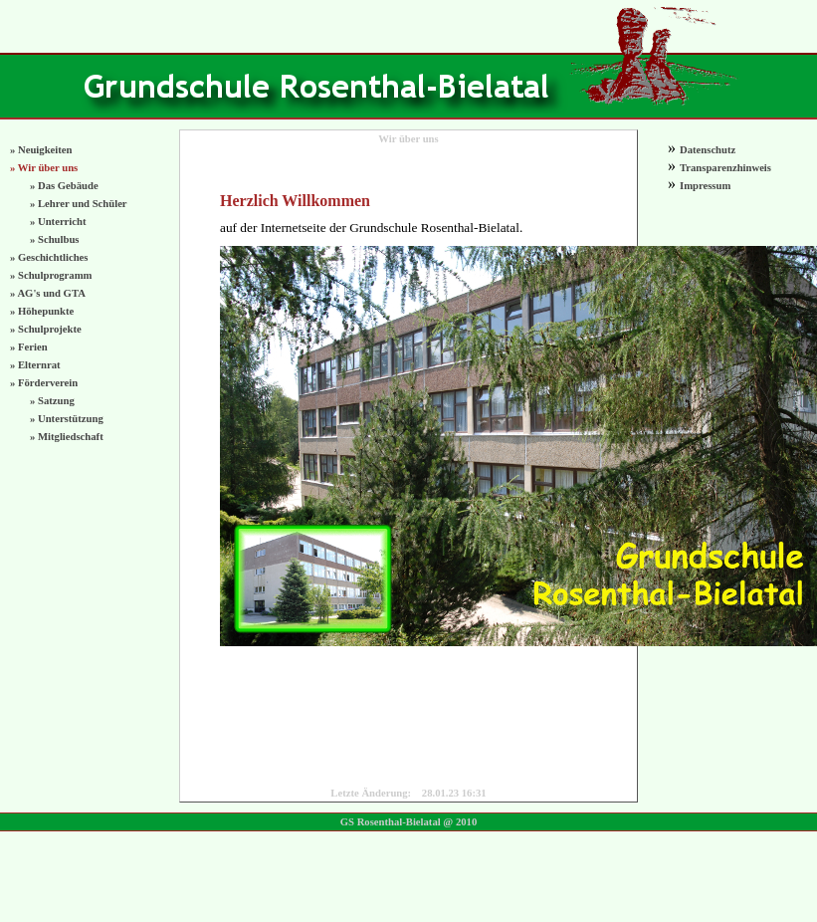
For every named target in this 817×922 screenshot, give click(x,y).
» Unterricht (58, 221)
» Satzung (52, 400)
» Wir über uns (44, 167)
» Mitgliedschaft (66, 436)
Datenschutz (707, 149)
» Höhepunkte (42, 311)
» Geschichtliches (49, 257)
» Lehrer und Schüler (78, 203)
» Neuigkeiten (41, 149)
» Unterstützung (66, 418)
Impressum (705, 185)
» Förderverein (44, 382)
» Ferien (29, 347)
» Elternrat (35, 364)
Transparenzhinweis (725, 167)
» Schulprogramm (51, 275)
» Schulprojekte (46, 329)
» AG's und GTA (48, 293)
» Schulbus (54, 239)
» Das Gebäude (64, 185)
